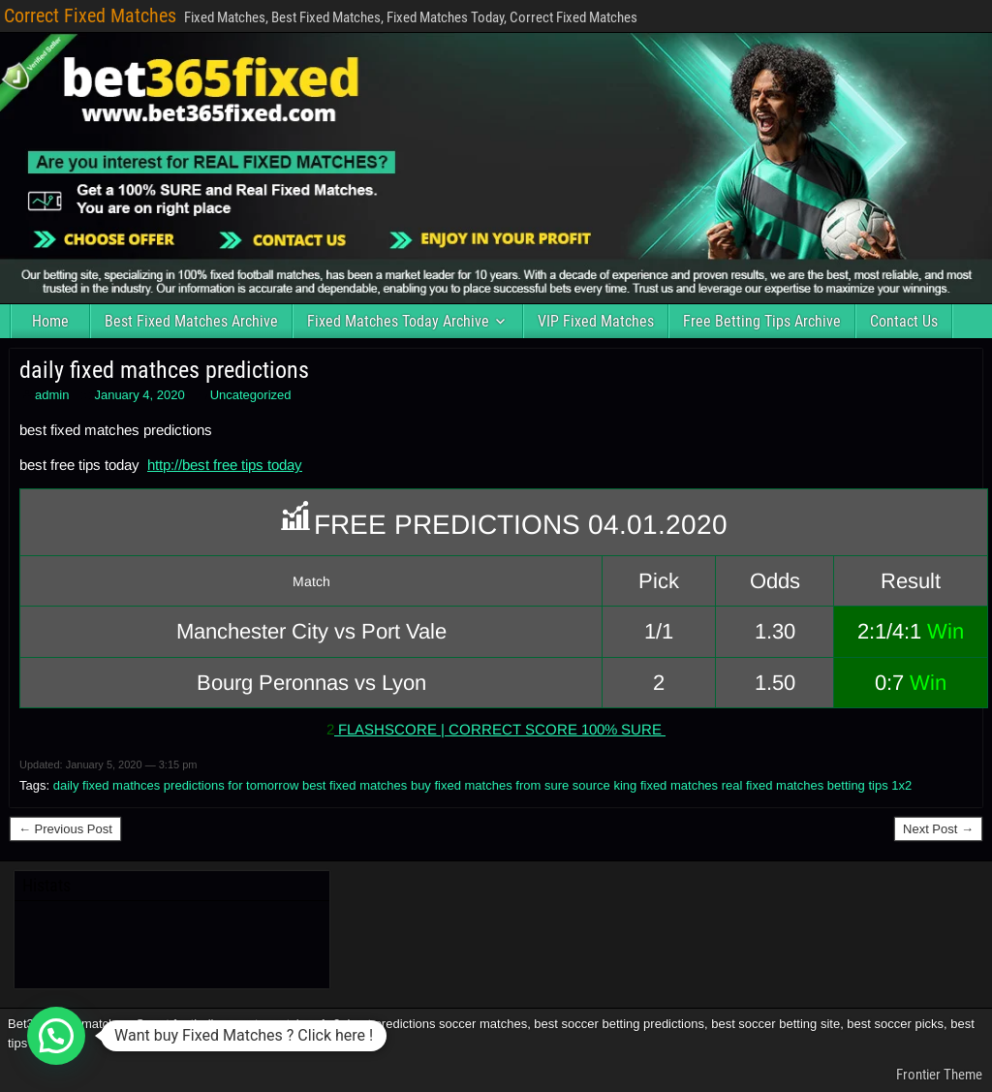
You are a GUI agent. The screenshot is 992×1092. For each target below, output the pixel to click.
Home (50, 321)
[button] (56, 1036)
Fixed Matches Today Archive (398, 321)
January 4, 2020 (139, 395)
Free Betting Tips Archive (762, 321)
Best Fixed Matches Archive (191, 321)
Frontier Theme (939, 1074)
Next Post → (938, 829)
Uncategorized (251, 395)
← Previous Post (65, 829)
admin (52, 395)
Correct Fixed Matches (90, 15)
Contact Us (904, 321)
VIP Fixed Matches (596, 321)
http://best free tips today (224, 464)
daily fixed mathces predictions (164, 370)
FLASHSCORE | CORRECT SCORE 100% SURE (500, 729)
